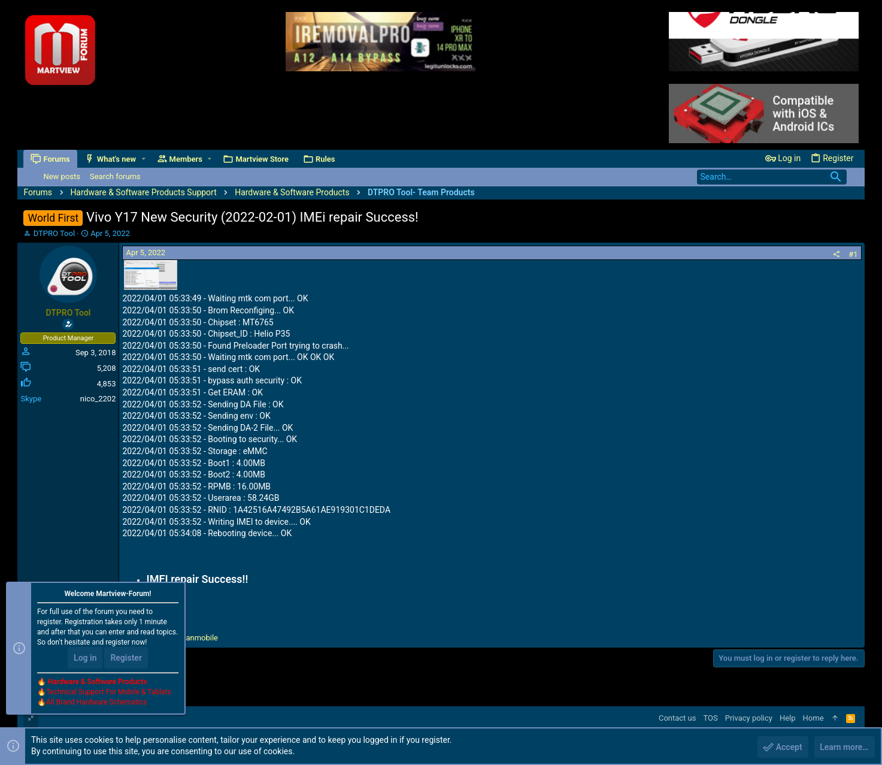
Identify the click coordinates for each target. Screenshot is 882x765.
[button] (143, 159)
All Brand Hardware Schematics (96, 703)
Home (813, 717)
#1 (852, 254)
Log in (85, 658)
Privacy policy (748, 717)
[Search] (772, 177)
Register (126, 658)
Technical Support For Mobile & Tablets (108, 692)
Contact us (677, 717)
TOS (710, 717)
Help (788, 717)
